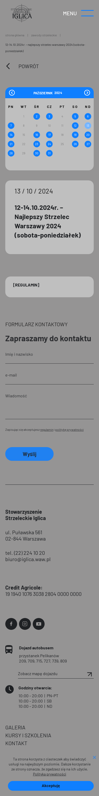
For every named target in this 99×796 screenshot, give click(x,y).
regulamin (46, 429)
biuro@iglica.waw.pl (28, 559)
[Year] (58, 93)
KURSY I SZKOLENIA (28, 735)
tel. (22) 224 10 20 (25, 553)
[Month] (43, 93)
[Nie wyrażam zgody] (94, 758)
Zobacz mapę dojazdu (56, 673)
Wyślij (29, 454)
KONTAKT (16, 743)
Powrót (28, 66)
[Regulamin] (26, 284)
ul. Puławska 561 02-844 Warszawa (25, 535)
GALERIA (15, 727)
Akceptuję (51, 786)
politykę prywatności (69, 429)
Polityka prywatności (49, 774)
